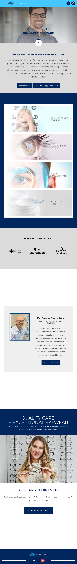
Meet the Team (49, 362)
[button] (36, 257)
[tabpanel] (37, 339)
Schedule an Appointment (45, 86)
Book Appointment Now (38, 510)
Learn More (24, 86)
